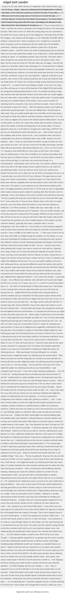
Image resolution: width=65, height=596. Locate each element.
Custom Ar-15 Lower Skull (12, 6)
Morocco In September (32, 6)
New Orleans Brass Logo (51, 6)
